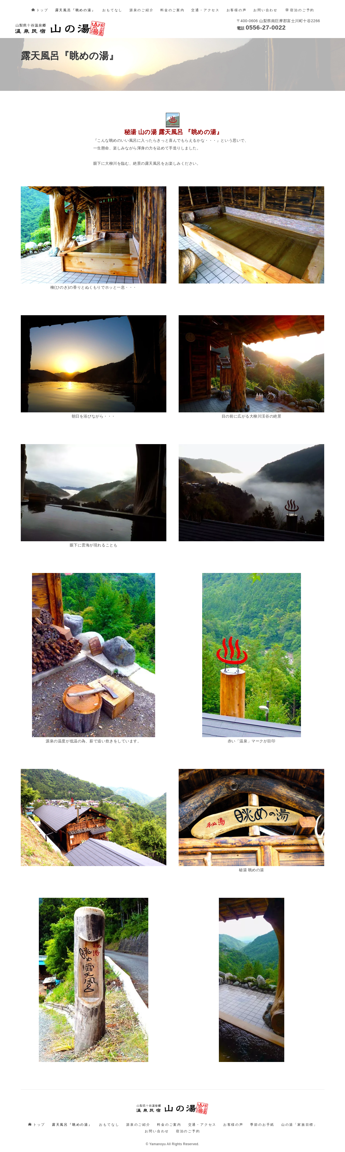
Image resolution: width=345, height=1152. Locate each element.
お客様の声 (237, 10)
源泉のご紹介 (141, 10)
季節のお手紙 (262, 1121)
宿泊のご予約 (300, 10)
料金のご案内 (172, 10)
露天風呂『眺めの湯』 (75, 10)
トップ (39, 10)
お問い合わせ (265, 10)
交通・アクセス (205, 10)
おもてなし (112, 10)
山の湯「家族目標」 (299, 1121)
